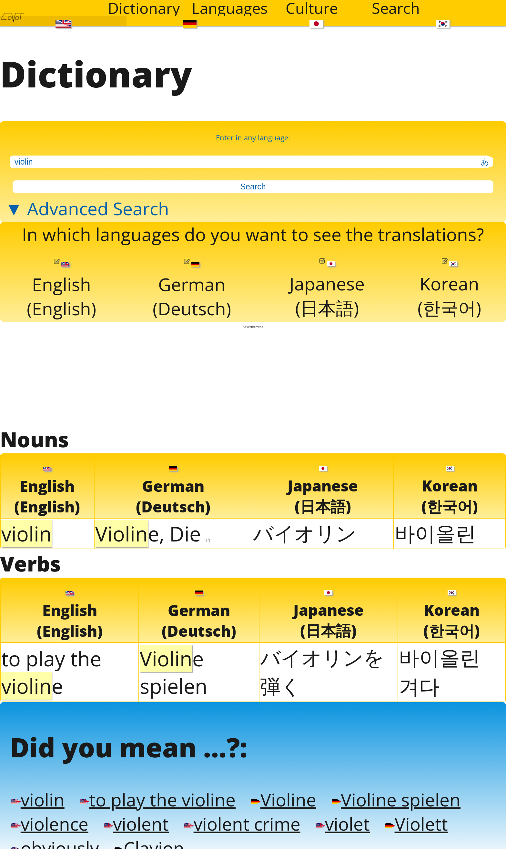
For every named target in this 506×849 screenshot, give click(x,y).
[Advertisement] (253, 373)
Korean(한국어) (449, 286)
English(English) (61, 286)
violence (49, 818)
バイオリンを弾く (322, 667)
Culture (312, 8)
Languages (230, 8)
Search (396, 8)
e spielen (173, 668)
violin (37, 794)
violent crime (239, 818)
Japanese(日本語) (327, 286)
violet (337, 818)
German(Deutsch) (192, 286)
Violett (410, 818)
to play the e (51, 668)
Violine (278, 794)
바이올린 (435, 529)
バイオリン (304, 529)
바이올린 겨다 (439, 667)
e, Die (152, 529)
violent (134, 818)
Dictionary (144, 8)
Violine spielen (389, 794)
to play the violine (155, 794)
